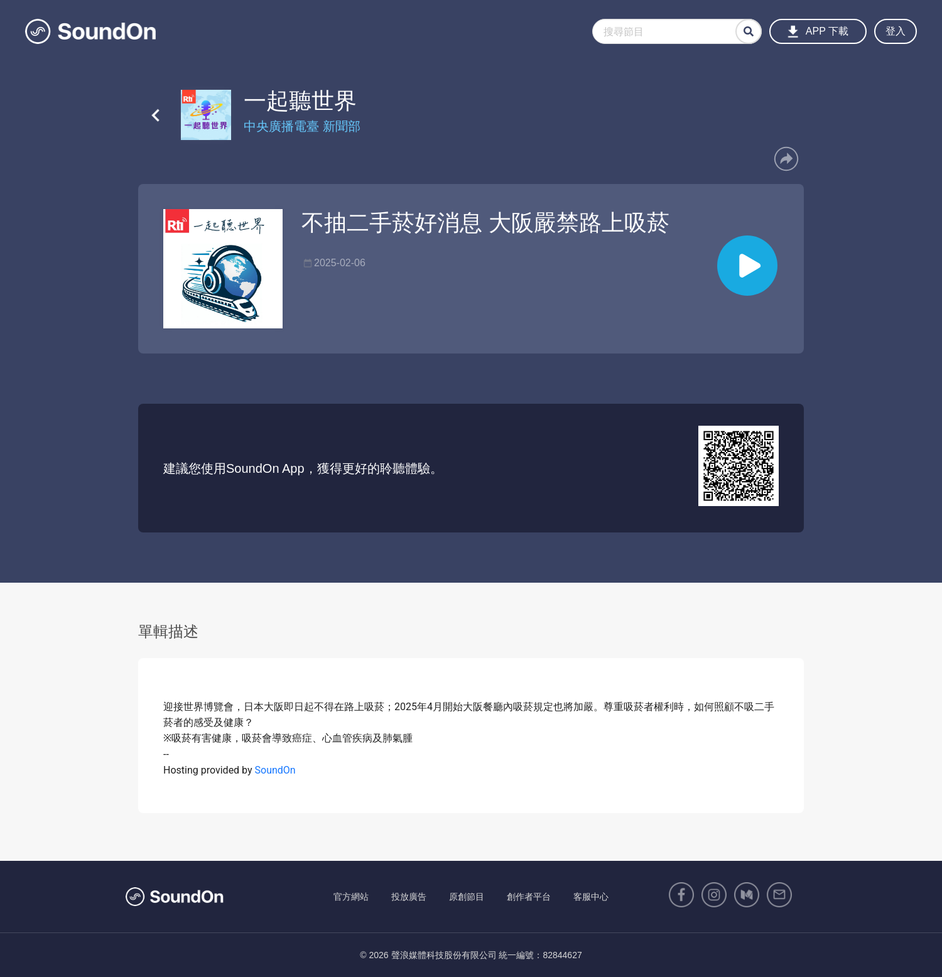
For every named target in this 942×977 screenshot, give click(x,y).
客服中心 (591, 897)
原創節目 (466, 897)
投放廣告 (408, 897)
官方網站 (351, 897)
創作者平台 (529, 897)
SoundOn (275, 770)
